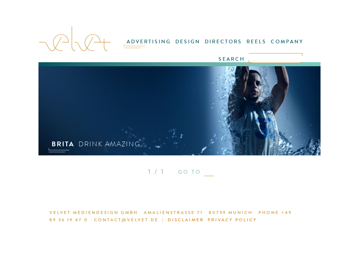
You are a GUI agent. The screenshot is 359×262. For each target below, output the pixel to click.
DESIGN (187, 41)
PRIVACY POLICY (232, 220)
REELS (256, 41)
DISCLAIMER (186, 220)
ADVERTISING (149, 41)
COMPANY (287, 41)
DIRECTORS (223, 41)
